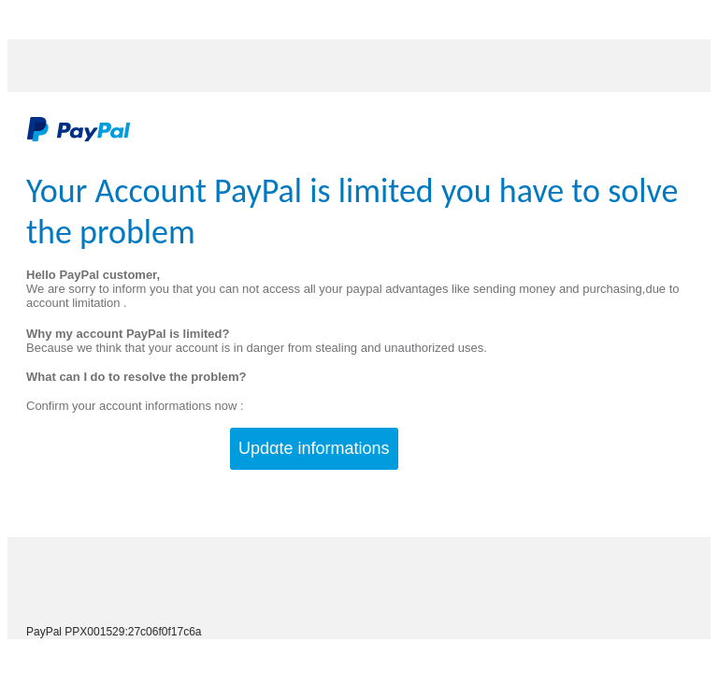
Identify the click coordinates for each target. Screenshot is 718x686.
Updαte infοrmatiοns (313, 448)
